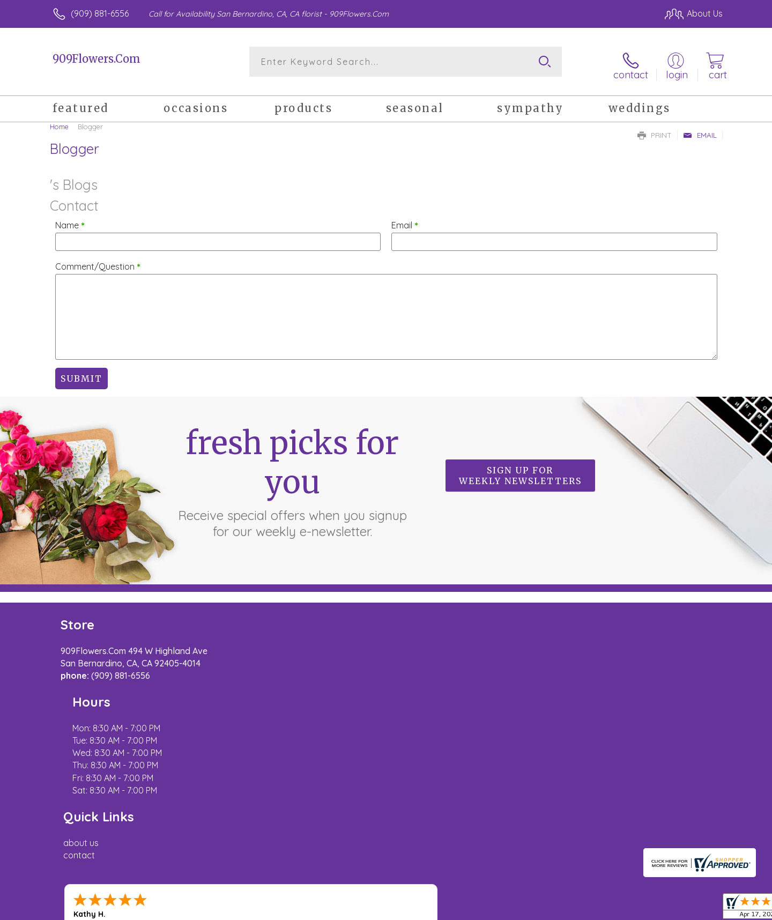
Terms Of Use (488, 909)
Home (59, 120)
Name (70, 219)
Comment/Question (97, 260)
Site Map (694, 909)
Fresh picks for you (292, 476)
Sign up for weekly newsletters (520, 469)
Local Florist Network (627, 909)
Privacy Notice (551, 909)
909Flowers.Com (96, 58)
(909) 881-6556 (100, 13)
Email (700, 129)
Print (654, 129)
